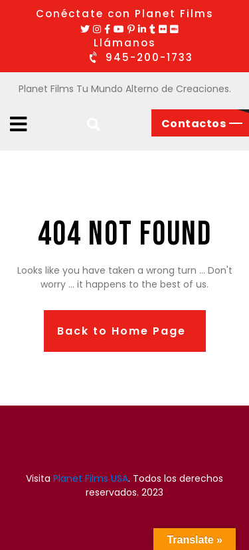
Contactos (193, 123)
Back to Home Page (121, 331)
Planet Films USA (90, 478)
